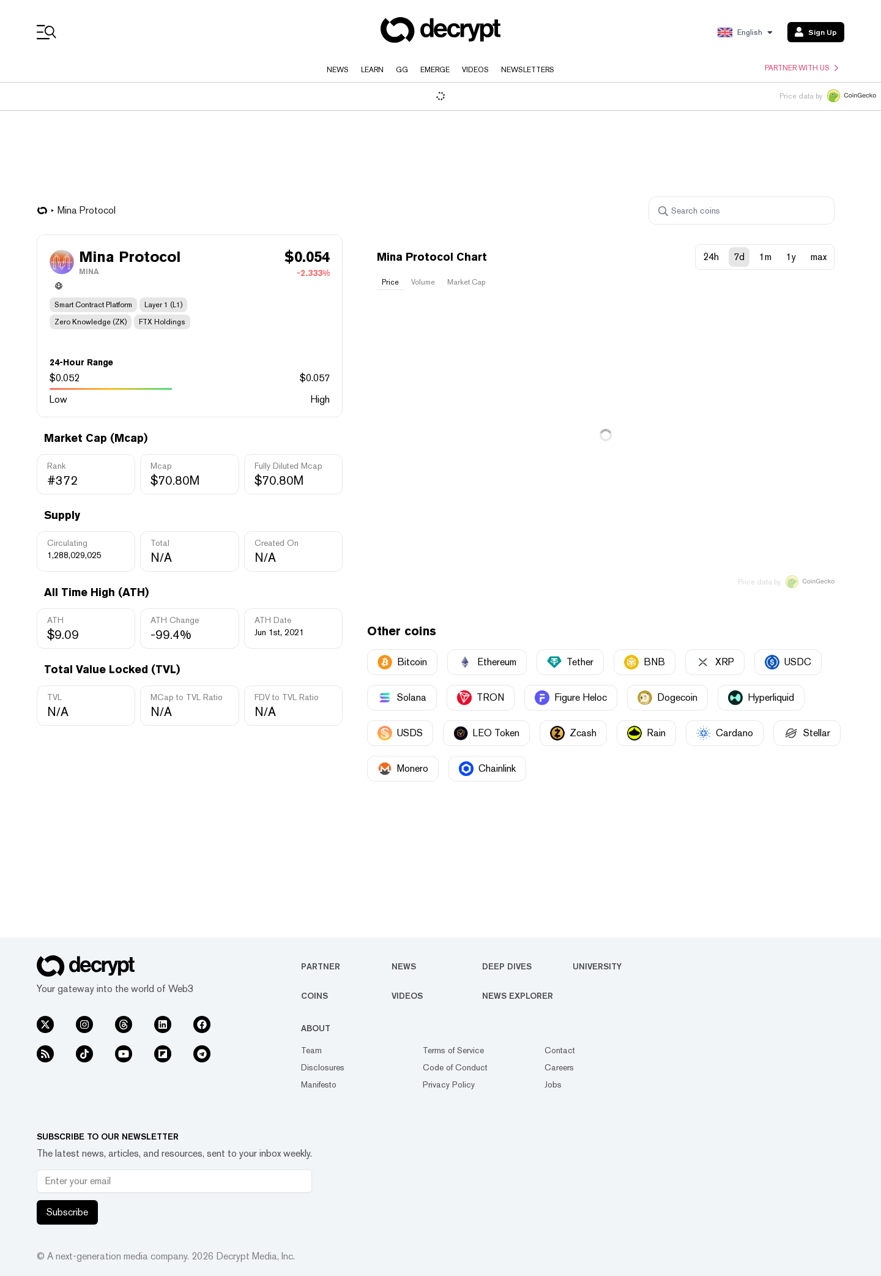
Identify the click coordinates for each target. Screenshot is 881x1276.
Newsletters (527, 69)
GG (402, 69)
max (819, 257)
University (597, 966)
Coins (314, 996)
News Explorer (517, 996)
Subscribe (67, 1212)
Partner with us (801, 68)
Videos (475, 69)
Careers (559, 1067)
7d (739, 257)
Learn (372, 69)
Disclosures (322, 1067)
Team (311, 1050)
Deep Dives (507, 966)
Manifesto (318, 1084)
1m (765, 257)
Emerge (435, 69)
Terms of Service (453, 1050)
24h (711, 257)
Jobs (553, 1084)
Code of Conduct (455, 1067)
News (338, 69)
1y (791, 257)
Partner (320, 966)
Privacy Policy (449, 1084)
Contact (560, 1050)
